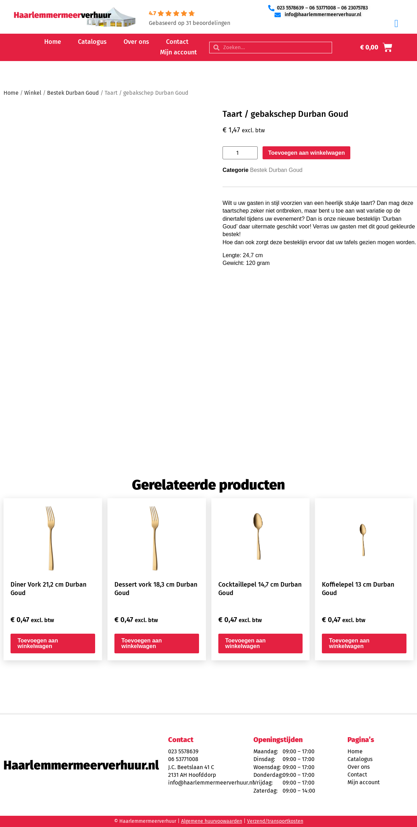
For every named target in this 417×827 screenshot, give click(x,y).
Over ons (136, 42)
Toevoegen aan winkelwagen (306, 153)
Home (52, 42)
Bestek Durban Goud (73, 92)
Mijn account (178, 52)
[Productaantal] (240, 152)
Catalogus (92, 42)
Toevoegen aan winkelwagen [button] (38, 643)
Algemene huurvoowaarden (211, 821)
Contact (177, 42)
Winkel (32, 92)
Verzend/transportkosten (275, 821)
